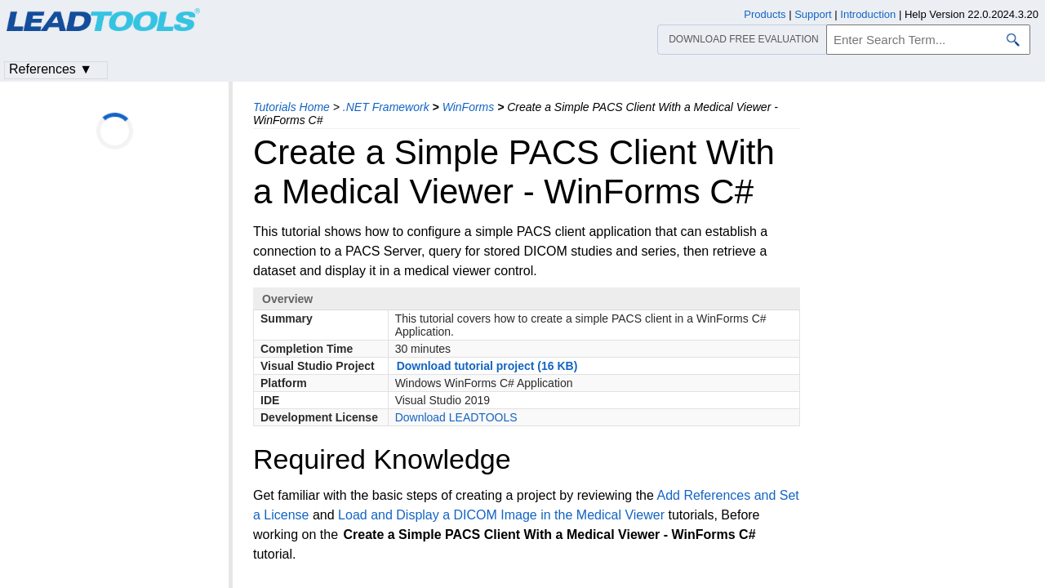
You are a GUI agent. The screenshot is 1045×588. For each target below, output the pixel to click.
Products (764, 14)
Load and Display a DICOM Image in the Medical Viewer (501, 515)
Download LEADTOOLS (456, 417)
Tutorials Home (291, 107)
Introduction (868, 14)
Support (813, 14)
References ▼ (50, 69)
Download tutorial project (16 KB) (487, 365)
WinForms (468, 107)
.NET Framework (386, 107)
